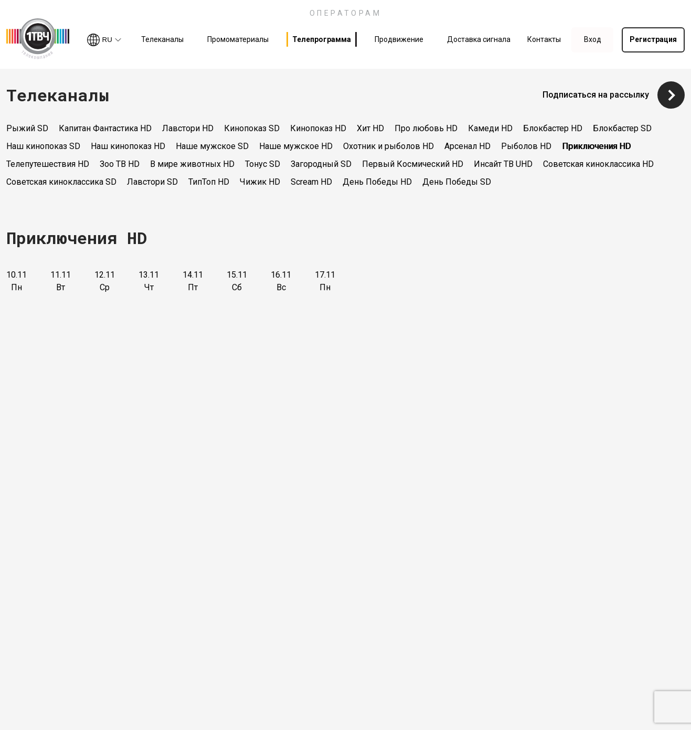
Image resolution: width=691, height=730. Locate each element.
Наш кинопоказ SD (43, 146)
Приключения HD (596, 146)
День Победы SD (456, 182)
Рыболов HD (526, 146)
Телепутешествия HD (47, 164)
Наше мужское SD (212, 146)
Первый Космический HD (412, 164)
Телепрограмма (321, 39)
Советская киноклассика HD (598, 164)
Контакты (544, 39)
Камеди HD (490, 128)
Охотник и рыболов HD (388, 146)
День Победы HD (377, 182)
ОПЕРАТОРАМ (346, 13)
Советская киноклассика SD (61, 182)
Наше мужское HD (296, 146)
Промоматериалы (238, 39)
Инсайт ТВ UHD (503, 164)
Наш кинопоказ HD (128, 146)
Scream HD (311, 182)
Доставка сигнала (479, 39)
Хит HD (370, 128)
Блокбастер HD (552, 128)
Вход (592, 39)
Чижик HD (260, 182)
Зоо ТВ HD (120, 164)
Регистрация (653, 39)
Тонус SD (262, 164)
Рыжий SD (27, 128)
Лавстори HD (188, 128)
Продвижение (399, 39)
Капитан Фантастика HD (105, 128)
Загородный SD (321, 164)
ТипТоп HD (208, 182)
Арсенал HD (467, 146)
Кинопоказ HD (318, 128)
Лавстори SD (152, 182)
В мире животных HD (192, 164)
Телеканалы (162, 39)
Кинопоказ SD (252, 128)
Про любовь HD (426, 128)
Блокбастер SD (622, 128)
